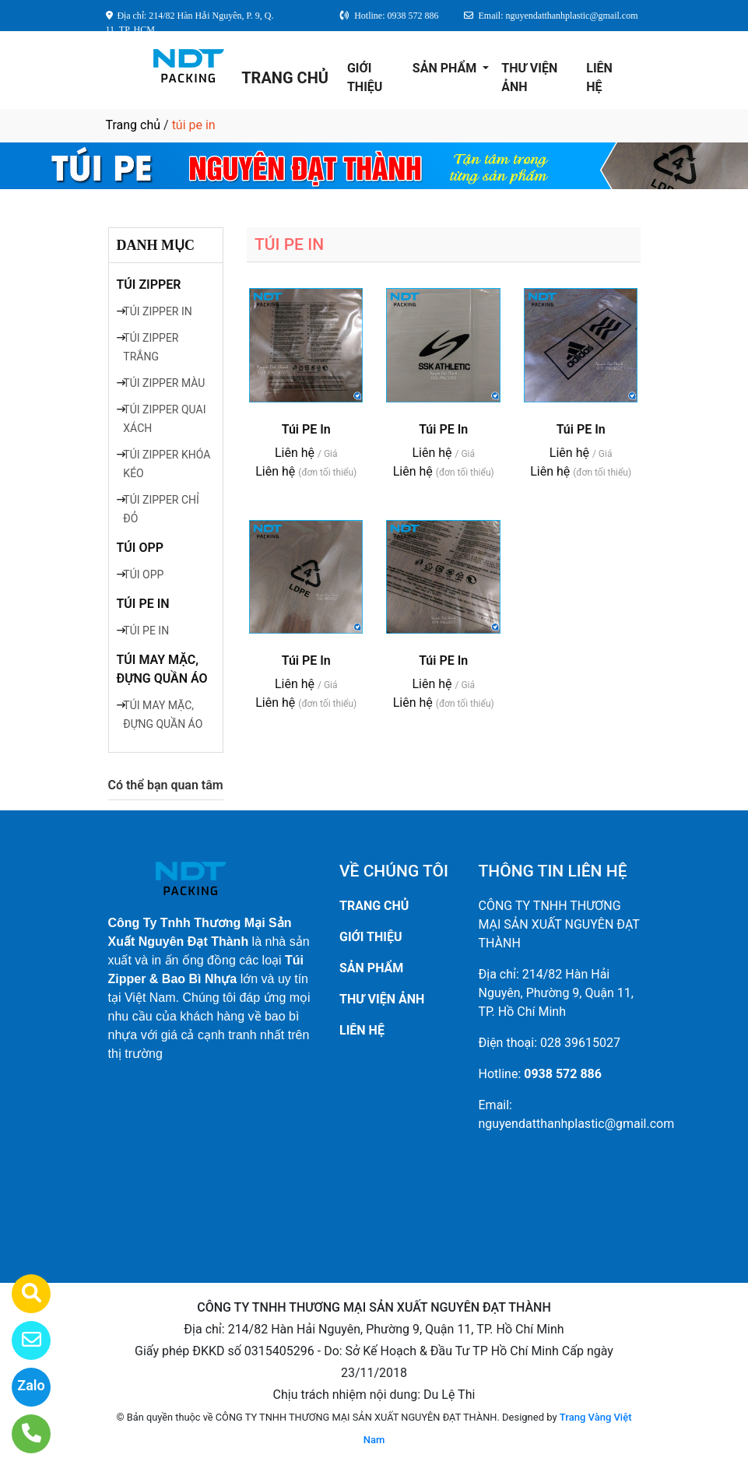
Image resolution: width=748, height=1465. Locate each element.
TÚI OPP (140, 547)
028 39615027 (580, 1042)
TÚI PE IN (143, 603)
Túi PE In (306, 429)
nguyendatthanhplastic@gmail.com (577, 1123)
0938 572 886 (563, 1073)
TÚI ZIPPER (149, 284)
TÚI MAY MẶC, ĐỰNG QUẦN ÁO (162, 669)
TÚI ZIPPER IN (157, 311)
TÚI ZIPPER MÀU (164, 383)
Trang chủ (133, 125)
